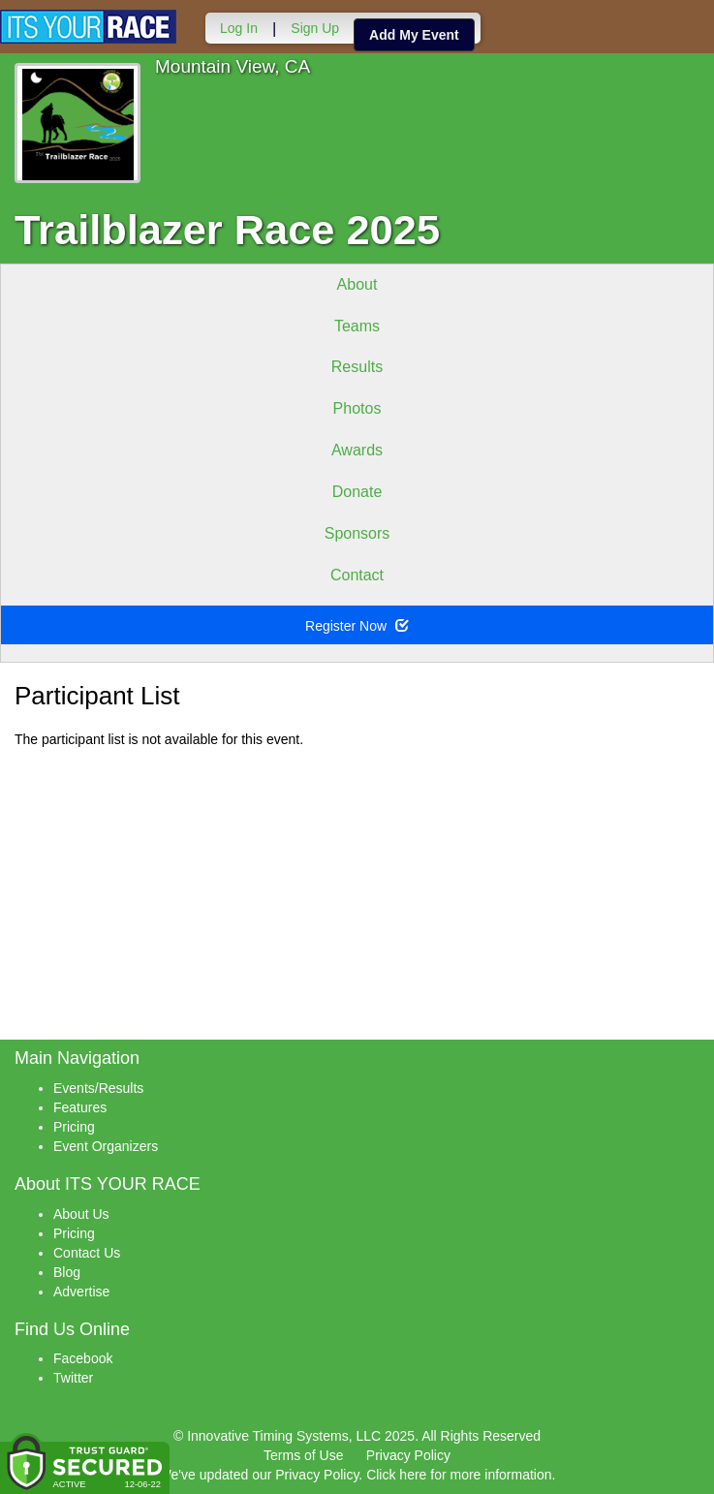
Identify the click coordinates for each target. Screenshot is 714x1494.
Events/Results (98, 1088)
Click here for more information (458, 1474)
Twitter (73, 1377)
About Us (81, 1214)
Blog (66, 1272)
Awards (357, 450)
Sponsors (357, 533)
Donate (357, 491)
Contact (357, 575)
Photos (357, 408)
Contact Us (86, 1253)
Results (357, 366)
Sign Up (315, 28)
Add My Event (414, 35)
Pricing (74, 1127)
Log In (239, 28)
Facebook (82, 1358)
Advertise (81, 1291)
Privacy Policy (408, 1455)
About (357, 284)
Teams (357, 326)
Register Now (357, 626)
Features (80, 1107)
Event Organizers (105, 1146)
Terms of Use (303, 1455)
